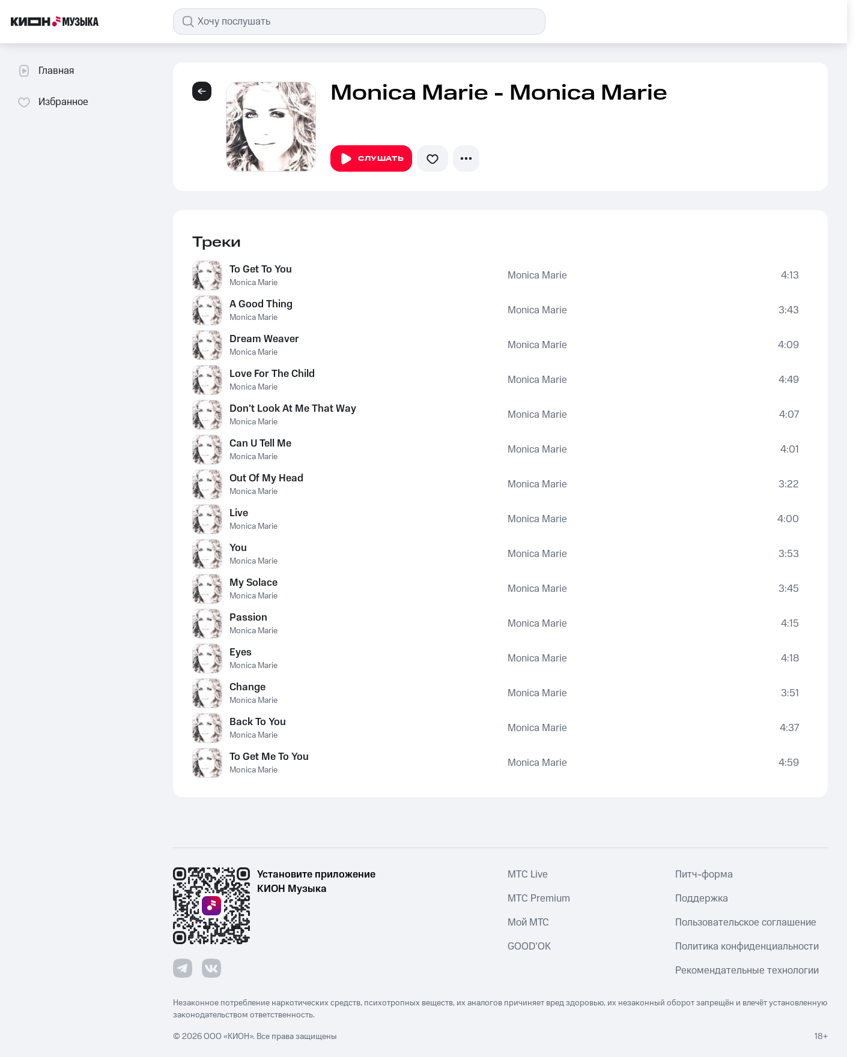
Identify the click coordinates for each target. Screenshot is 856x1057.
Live (238, 513)
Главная (45, 71)
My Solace (253, 583)
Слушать (371, 159)
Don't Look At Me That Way (292, 409)
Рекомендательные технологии (747, 970)
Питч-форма (704, 874)
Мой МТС (528, 922)
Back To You (257, 722)
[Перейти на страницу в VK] (211, 968)
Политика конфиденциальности (747, 946)
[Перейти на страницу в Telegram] (182, 968)
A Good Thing (261, 304)
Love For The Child (272, 374)
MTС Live (528, 874)
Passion (248, 617)
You (238, 548)
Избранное (52, 102)
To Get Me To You (269, 757)
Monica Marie (253, 283)
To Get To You (260, 269)
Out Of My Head (266, 478)
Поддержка (701, 898)
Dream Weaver (264, 339)
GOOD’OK (529, 946)
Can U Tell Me (260, 443)
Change (247, 687)
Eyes (240, 652)
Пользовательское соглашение (745, 922)
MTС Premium (539, 898)
